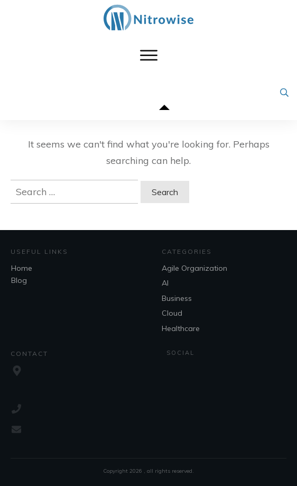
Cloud (172, 313)
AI (165, 283)
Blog (19, 280)
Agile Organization (194, 268)
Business (177, 298)
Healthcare (181, 328)
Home (21, 268)
